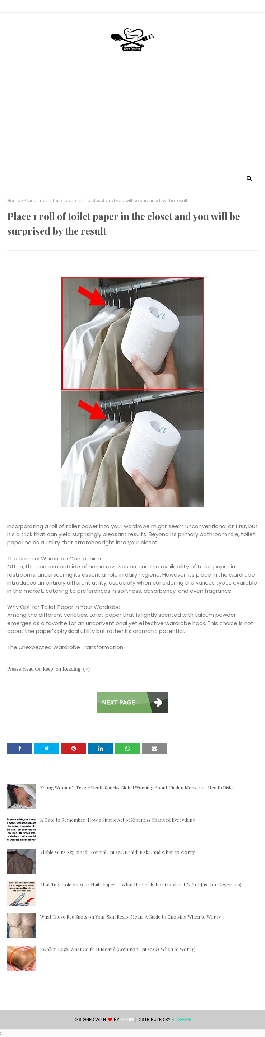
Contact (18, 7)
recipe (127, 1020)
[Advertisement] (132, 119)
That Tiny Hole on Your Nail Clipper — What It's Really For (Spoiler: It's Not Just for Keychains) (140, 884)
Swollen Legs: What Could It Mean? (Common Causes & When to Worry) (118, 949)
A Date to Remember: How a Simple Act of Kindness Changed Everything (117, 820)
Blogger (182, 1020)
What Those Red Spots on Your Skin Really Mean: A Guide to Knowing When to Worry (130, 917)
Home (13, 200)
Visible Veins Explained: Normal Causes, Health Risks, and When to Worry (117, 852)
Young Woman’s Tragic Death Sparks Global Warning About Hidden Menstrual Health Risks (137, 787)
